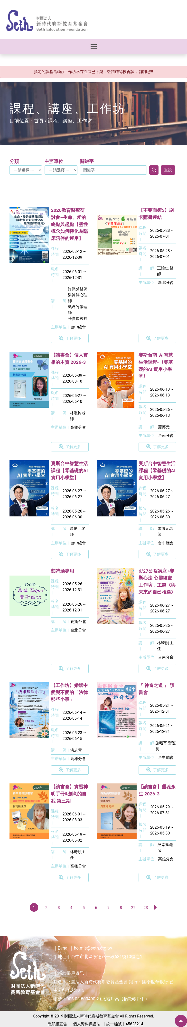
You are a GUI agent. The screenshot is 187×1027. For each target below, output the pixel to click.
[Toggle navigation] (93, 46)
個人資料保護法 (86, 1024)
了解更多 (70, 338)
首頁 (39, 121)
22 (133, 907)
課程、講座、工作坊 (70, 121)
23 (146, 907)
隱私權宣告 (57, 1024)
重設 (168, 170)
